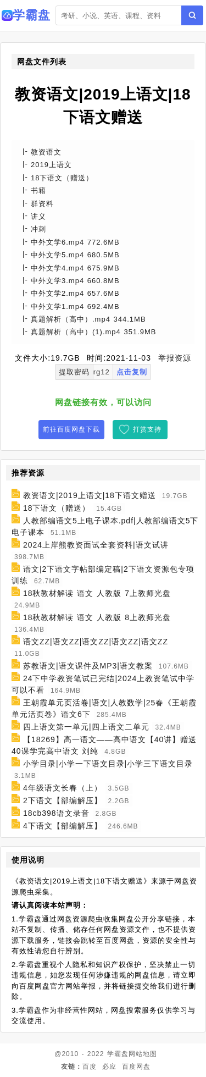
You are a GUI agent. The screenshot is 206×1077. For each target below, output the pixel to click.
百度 (89, 1066)
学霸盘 (118, 1054)
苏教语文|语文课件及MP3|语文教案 (88, 665)
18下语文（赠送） (57, 508)
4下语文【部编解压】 (62, 825)
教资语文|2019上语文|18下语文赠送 (89, 495)
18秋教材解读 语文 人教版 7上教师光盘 (97, 593)
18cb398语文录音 (56, 813)
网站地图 (143, 1054)
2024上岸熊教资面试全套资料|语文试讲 (96, 544)
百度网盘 (136, 1066)
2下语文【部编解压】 (62, 800)
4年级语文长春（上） (62, 787)
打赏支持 (147, 429)
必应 (109, 1066)
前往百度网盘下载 (71, 429)
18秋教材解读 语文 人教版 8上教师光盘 (97, 617)
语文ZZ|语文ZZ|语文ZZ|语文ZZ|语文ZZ (95, 641)
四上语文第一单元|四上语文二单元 (86, 726)
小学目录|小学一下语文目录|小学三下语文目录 (108, 763)
